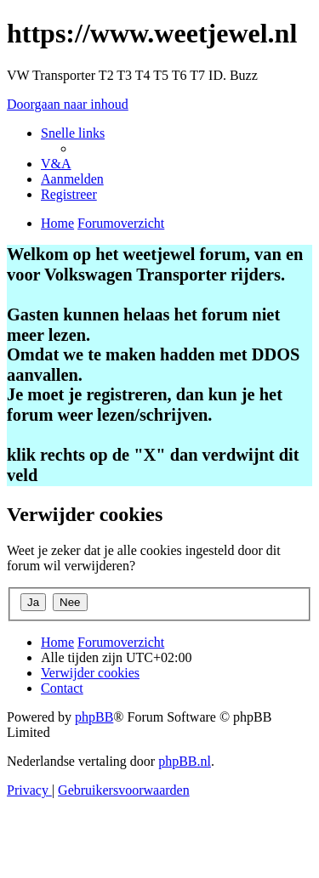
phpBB (94, 717)
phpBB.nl (184, 761)
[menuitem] (56, 163)
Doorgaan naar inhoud (67, 104)
